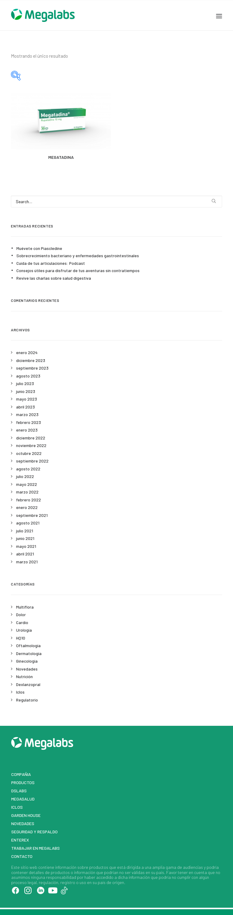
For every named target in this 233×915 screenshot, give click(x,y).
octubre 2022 (29, 453)
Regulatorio (27, 699)
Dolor (21, 614)
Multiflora (25, 606)
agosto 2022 (28, 468)
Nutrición (24, 676)
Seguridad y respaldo (34, 831)
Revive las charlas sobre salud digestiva (53, 278)
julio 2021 (24, 530)
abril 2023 (25, 406)
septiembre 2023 (32, 367)
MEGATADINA (61, 157)
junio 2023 (25, 391)
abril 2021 (25, 553)
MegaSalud (23, 798)
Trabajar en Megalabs (35, 848)
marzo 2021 (27, 561)
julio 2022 (25, 476)
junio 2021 (25, 538)
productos (98, 867)
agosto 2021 (27, 522)
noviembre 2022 (31, 445)
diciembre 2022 (30, 437)
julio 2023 (25, 383)
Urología (24, 630)
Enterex (20, 839)
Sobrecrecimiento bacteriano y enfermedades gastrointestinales (77, 255)
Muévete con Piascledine (39, 248)
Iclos (20, 692)
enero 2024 (27, 352)
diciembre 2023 (30, 360)
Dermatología (29, 653)
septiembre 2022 (32, 460)
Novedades (27, 668)
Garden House (26, 815)
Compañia (21, 774)
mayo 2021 (26, 546)
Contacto (21, 856)
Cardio (22, 622)
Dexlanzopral (28, 684)
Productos (23, 782)
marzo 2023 (27, 414)
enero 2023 (27, 429)
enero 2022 (27, 507)
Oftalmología (28, 645)
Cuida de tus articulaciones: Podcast (50, 263)
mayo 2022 (26, 484)
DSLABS (19, 790)
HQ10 (20, 637)
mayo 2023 (26, 398)
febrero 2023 (28, 422)
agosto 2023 (28, 375)
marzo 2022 (27, 491)
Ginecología (27, 661)
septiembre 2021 (32, 515)
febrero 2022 (28, 499)
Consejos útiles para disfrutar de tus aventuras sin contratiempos (78, 270)
